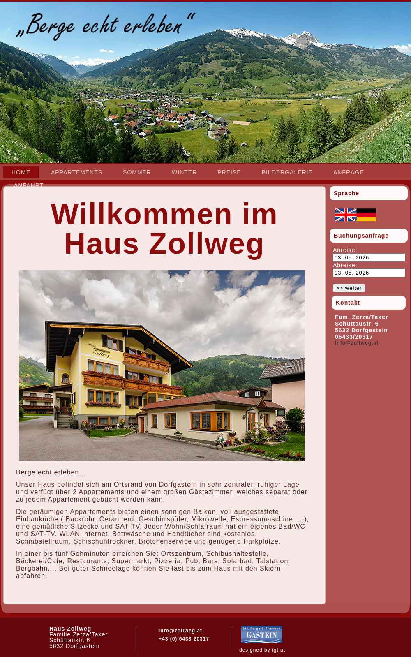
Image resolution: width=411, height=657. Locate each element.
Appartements (76, 172)
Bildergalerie (287, 172)
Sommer (137, 172)
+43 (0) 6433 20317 (184, 639)
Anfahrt (29, 185)
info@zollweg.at (357, 343)
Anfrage (348, 172)
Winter (184, 172)
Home (21, 172)
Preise (229, 172)
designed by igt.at (262, 650)
